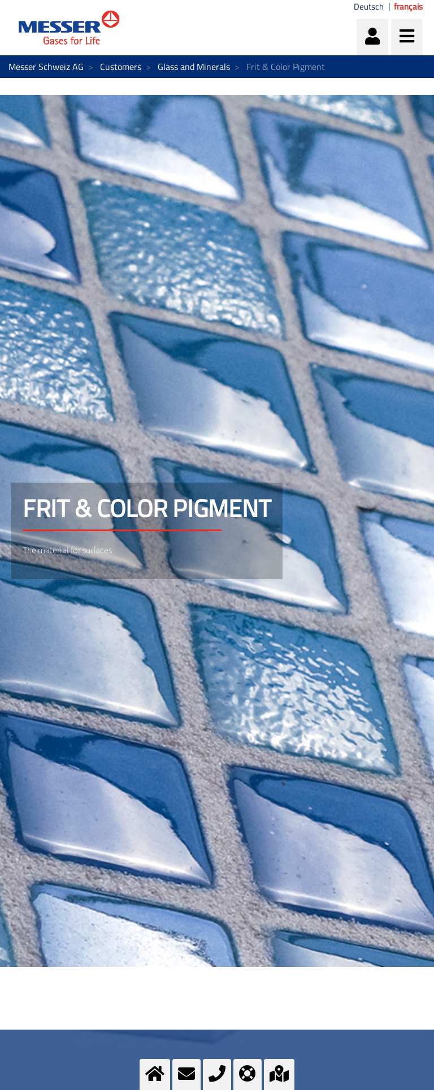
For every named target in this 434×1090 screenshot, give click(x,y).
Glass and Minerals (194, 66)
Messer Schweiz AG (46, 66)
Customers (120, 66)
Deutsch (369, 7)
